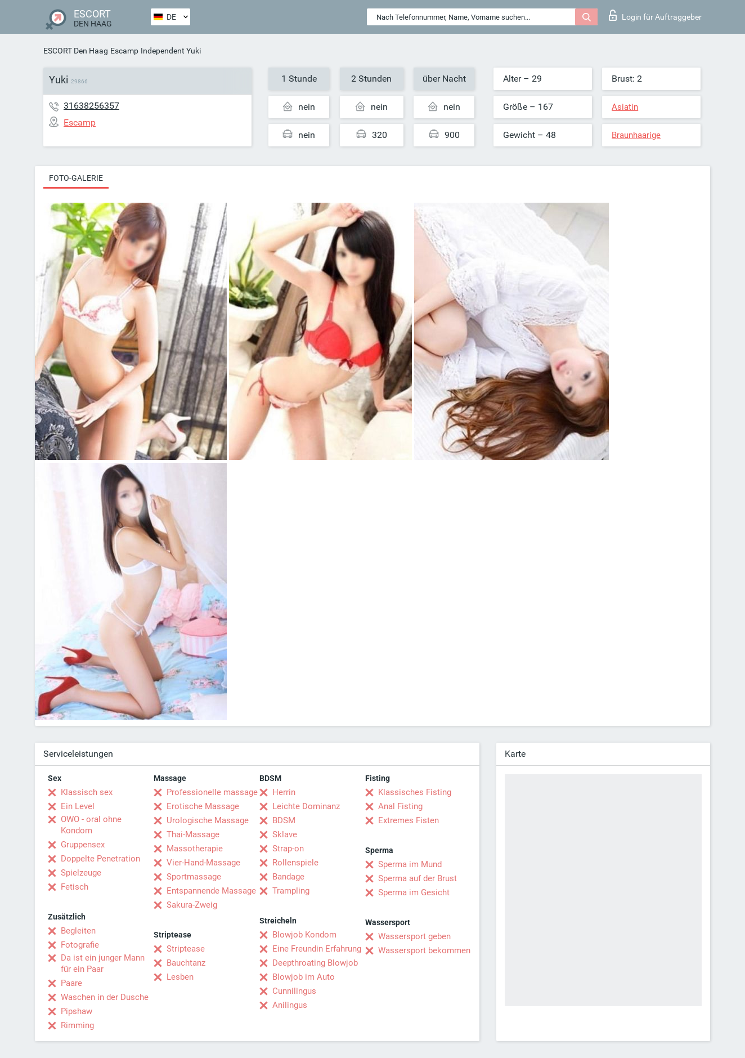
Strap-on (288, 848)
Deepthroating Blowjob (315, 963)
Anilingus (289, 1005)
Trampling (290, 891)
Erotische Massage (203, 806)
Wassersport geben (414, 936)
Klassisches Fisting (414, 792)
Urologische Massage (208, 820)
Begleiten (78, 931)
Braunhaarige (636, 135)
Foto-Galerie (76, 177)
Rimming (77, 1025)
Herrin (283, 792)
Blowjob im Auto (303, 977)
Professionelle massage (212, 792)
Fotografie (80, 945)
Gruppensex (83, 845)
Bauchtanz (186, 963)
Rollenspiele (295, 863)
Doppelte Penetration (100, 859)
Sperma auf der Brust (417, 878)
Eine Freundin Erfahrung (316, 949)
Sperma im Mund (410, 864)
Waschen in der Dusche (105, 997)
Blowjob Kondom (304, 935)
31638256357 (91, 105)
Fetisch (74, 887)
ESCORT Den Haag (75, 50)
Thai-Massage (193, 834)
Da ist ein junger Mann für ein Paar (103, 963)
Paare (71, 983)
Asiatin (625, 107)
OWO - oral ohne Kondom (91, 825)
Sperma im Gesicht (414, 892)
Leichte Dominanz (306, 806)
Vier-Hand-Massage (203, 863)
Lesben (180, 977)
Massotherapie (195, 848)
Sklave (284, 834)
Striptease (186, 949)
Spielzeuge (81, 873)
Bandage (288, 877)
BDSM (283, 820)
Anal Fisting (400, 806)
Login (655, 15)
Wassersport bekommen (424, 950)
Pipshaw (76, 1011)
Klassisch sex (87, 792)
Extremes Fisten (408, 820)
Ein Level (78, 806)
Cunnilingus (294, 991)
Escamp (124, 50)
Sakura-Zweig (192, 905)
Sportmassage (194, 877)
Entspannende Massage (211, 891)
